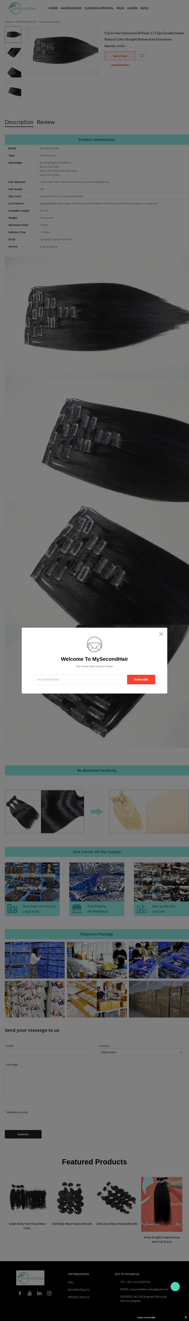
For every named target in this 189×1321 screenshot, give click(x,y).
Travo (175, 1286)
